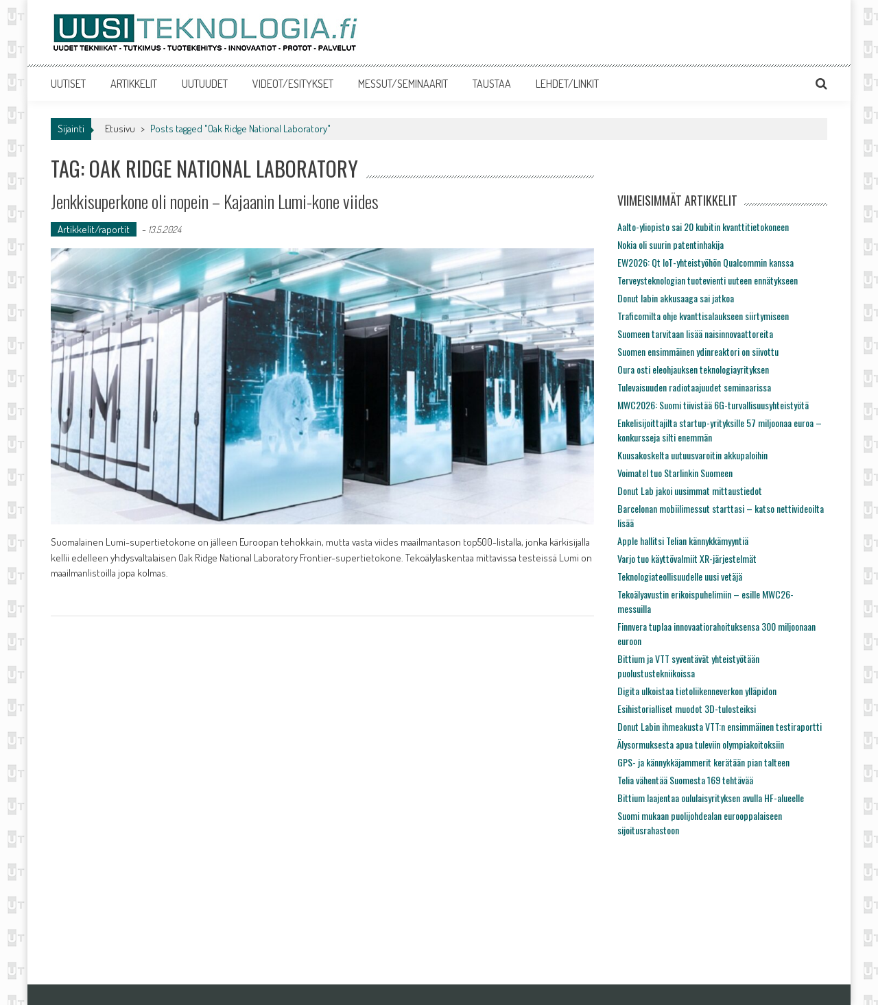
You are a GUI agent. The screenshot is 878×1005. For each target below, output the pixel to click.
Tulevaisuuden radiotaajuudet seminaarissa (694, 387)
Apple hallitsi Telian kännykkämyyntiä (682, 540)
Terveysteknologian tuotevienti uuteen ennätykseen (707, 280)
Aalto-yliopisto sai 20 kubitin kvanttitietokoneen (703, 226)
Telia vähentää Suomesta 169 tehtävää (685, 780)
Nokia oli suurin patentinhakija (670, 244)
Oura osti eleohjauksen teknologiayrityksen (693, 369)
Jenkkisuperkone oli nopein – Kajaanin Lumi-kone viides (215, 201)
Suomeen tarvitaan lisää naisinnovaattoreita (695, 333)
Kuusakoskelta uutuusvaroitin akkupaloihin (692, 455)
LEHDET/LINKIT (567, 83)
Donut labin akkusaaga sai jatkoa (675, 298)
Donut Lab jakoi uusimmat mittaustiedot (689, 490)
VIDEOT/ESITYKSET (292, 83)
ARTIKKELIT (133, 83)
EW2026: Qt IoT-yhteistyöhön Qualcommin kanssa (705, 262)
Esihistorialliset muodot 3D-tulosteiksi (686, 708)
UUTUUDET (205, 83)
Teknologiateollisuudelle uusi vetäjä (679, 576)
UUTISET (68, 83)
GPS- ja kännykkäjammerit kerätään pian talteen (703, 762)
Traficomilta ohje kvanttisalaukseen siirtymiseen (703, 315)
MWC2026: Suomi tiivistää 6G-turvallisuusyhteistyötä (713, 405)
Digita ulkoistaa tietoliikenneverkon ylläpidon (696, 690)
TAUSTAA (492, 83)
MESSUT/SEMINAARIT (403, 83)
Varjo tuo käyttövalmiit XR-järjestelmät (687, 558)
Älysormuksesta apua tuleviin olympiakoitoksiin (700, 744)
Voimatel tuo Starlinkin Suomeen (675, 472)
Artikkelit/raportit (94, 229)
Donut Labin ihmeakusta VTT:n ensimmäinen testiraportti (719, 726)
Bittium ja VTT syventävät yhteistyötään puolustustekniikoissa (688, 665)
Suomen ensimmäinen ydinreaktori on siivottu (698, 351)
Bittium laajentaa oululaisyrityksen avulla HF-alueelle (710, 797)
